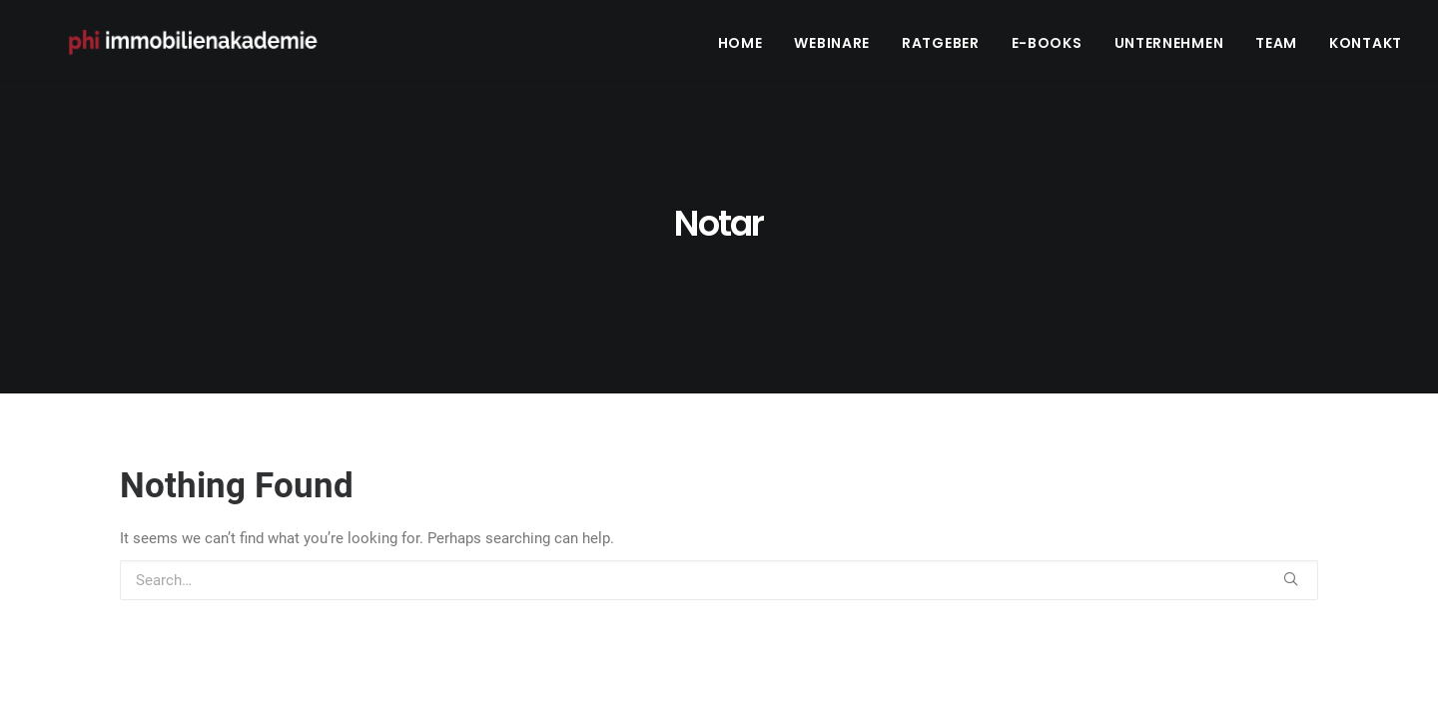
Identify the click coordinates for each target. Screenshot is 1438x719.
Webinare (832, 47)
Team (1276, 47)
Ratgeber (941, 47)
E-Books (1047, 47)
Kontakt (1365, 47)
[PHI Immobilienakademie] (202, 47)
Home (740, 47)
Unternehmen (1169, 47)
